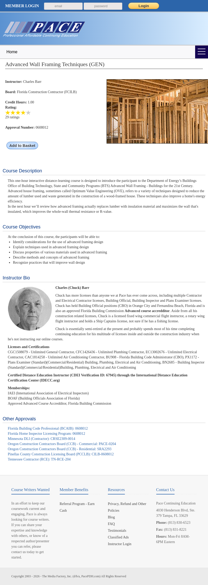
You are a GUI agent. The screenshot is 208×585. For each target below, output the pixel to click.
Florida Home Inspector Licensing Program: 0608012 (46, 434)
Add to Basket (22, 145)
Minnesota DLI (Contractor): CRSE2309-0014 (41, 439)
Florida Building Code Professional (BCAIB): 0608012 (48, 428)
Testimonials (117, 531)
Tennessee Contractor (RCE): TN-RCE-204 (39, 459)
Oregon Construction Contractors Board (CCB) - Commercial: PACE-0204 (62, 444)
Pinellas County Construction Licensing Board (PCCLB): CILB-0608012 (61, 454)
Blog (111, 517)
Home (12, 52)
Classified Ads (118, 537)
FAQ (111, 524)
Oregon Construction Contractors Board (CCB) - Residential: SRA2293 (59, 449)
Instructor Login (119, 544)
